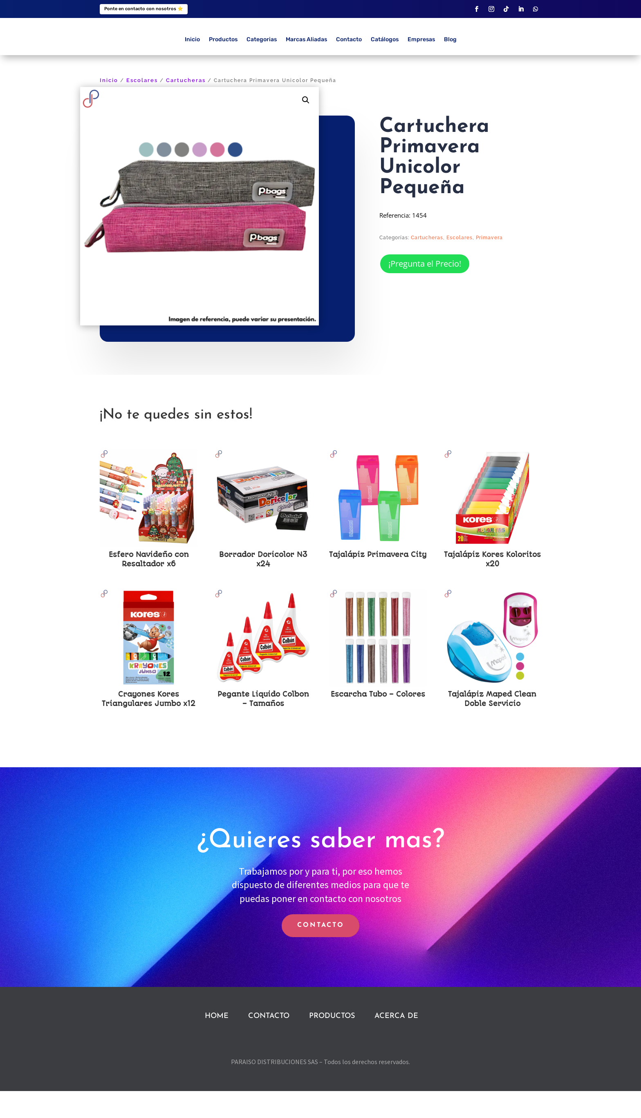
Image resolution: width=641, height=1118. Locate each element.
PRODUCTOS (332, 1043)
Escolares (142, 108)
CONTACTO (320, 952)
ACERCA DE (396, 1043)
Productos (223, 66)
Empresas (421, 66)
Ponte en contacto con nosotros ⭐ (143, 8)
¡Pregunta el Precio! (424, 290)
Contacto (349, 66)
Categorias (262, 66)
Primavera (489, 265)
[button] (305, 127)
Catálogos (385, 66)
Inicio (192, 66)
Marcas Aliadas (306, 66)
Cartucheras (186, 108)
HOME (217, 1043)
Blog (450, 66)
